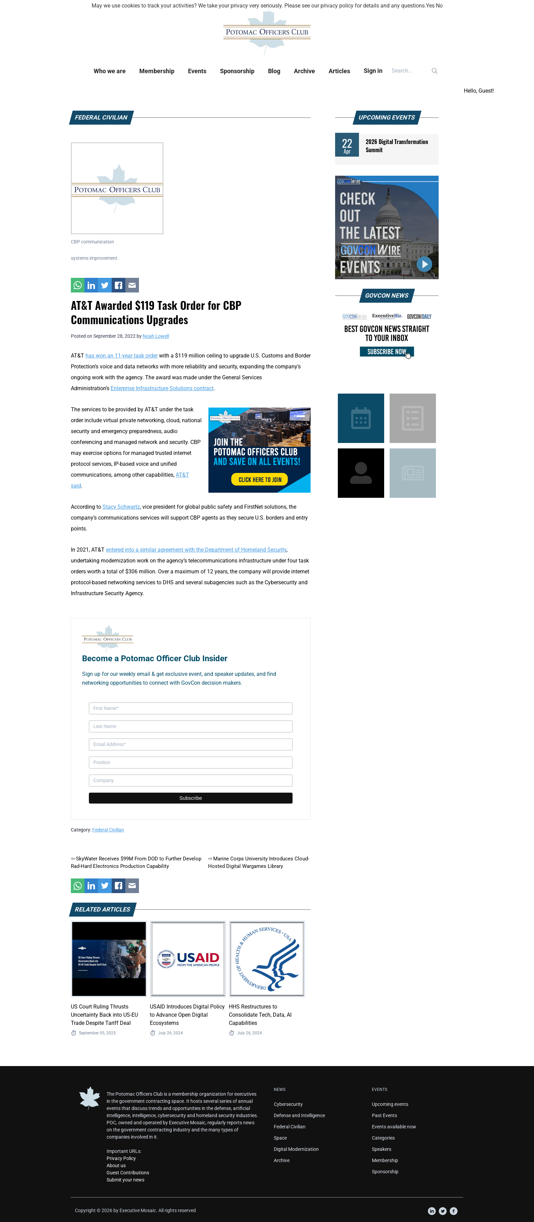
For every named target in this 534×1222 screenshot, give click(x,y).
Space (280, 1138)
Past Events (384, 1115)
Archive (304, 71)
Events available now (394, 1126)
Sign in (373, 70)
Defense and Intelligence (299, 1115)
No (439, 5)
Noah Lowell (156, 336)
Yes (430, 5)
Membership (156, 71)
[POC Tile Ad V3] (259, 449)
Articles (339, 71)
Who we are (110, 71)
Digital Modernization (296, 1149)
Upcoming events (390, 1104)
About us (116, 1165)
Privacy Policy (121, 1158)
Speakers (381, 1149)
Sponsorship (237, 71)
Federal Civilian (108, 829)
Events (197, 71)
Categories (383, 1138)
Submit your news (125, 1180)
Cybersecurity (288, 1104)
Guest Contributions (128, 1172)
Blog (274, 71)
